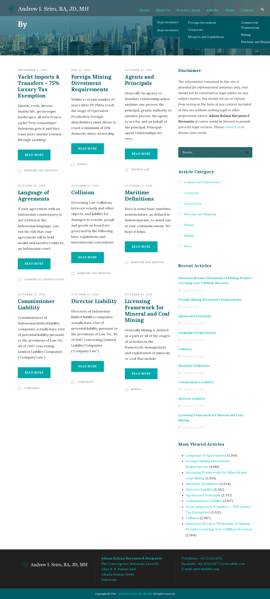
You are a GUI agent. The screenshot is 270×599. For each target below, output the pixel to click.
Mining (82, 164)
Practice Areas (188, 10)
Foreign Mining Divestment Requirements (91, 83)
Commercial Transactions (44, 279)
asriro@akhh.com (206, 569)
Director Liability (94, 301)
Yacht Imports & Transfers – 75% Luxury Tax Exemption (39, 86)
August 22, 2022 (193, 290)
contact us (232, 127)
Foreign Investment (202, 22)
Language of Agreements (33, 195)
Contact (247, 10)
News (229, 10)
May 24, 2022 (81, 70)
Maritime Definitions (139, 195)
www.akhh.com (233, 564)
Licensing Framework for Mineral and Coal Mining (147, 310)
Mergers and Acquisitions (206, 37)
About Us (163, 10)
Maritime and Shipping (41, 170)
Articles (213, 10)
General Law (140, 169)
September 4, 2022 (33, 70)
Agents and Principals (139, 79)
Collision (82, 192)
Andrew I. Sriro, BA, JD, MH (135, 593)
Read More (34, 155)
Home (144, 10)
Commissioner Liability (36, 304)
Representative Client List (175, 22)
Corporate (195, 30)
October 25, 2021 (138, 70)
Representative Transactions (177, 30)
